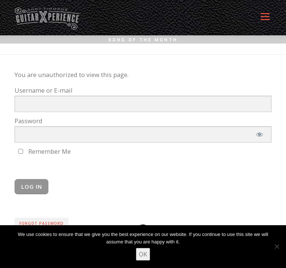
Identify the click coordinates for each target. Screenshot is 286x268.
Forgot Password (41, 223)
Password (28, 121)
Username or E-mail (44, 90)
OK (143, 254)
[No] (276, 246)
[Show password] (259, 134)
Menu (264, 19)
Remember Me (44, 151)
